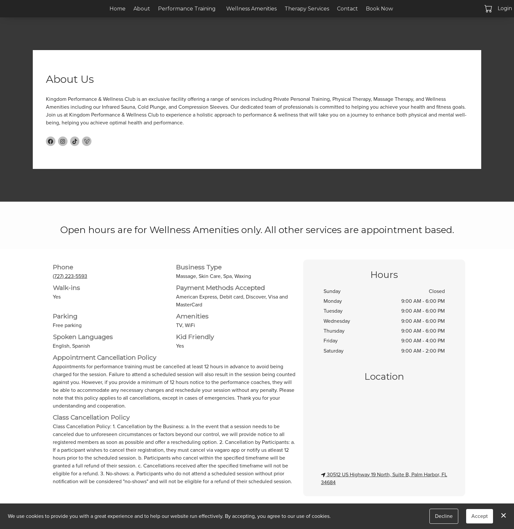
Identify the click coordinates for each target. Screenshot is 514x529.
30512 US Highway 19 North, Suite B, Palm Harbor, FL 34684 (384, 478)
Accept (479, 516)
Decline (444, 516)
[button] (489, 8)
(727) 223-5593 (70, 276)
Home (117, 9)
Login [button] (505, 8)
